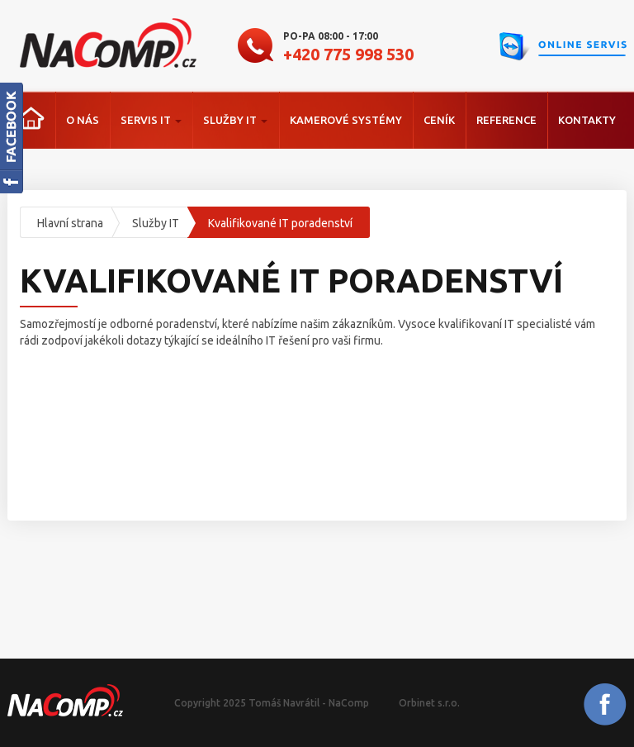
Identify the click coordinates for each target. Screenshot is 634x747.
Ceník (439, 120)
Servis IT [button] (151, 120)
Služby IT (155, 223)
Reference (506, 120)
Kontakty (587, 120)
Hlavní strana (70, 223)
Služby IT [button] (235, 120)
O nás (82, 120)
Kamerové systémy (346, 120)
